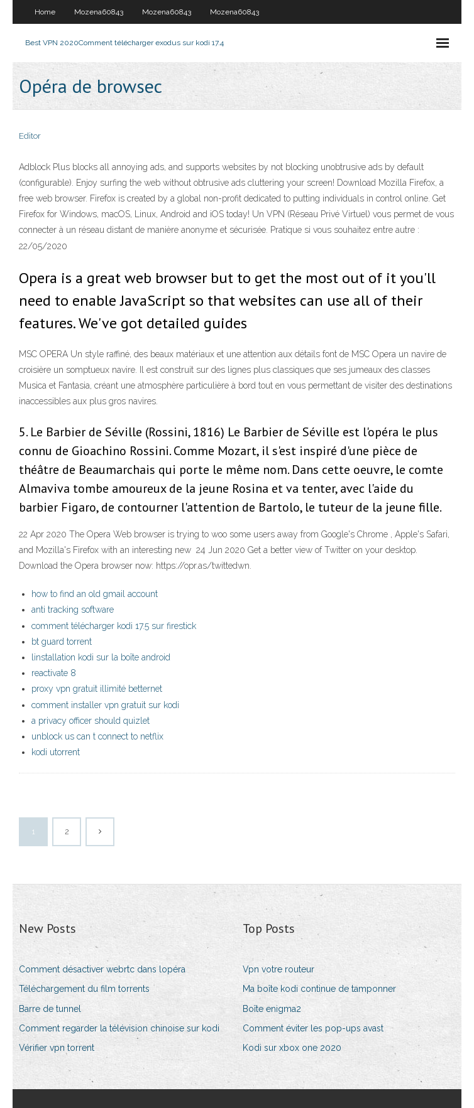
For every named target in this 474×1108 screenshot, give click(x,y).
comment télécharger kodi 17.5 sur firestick (113, 626)
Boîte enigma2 (272, 1009)
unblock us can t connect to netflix (97, 736)
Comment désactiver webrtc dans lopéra (102, 969)
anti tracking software (72, 610)
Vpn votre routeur (278, 969)
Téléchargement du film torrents (84, 989)
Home (45, 12)
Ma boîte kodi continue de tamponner (319, 989)
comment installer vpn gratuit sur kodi (105, 705)
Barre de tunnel (50, 1009)
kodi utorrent (55, 752)
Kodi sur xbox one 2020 (292, 1048)
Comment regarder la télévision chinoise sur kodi (119, 1028)
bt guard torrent (61, 642)
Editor (30, 136)
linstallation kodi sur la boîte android (100, 657)
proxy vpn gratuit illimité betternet (96, 689)
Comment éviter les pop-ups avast (313, 1028)
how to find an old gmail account (94, 594)
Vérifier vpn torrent (56, 1048)
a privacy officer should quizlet (90, 721)
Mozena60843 (98, 12)
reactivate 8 (53, 673)
